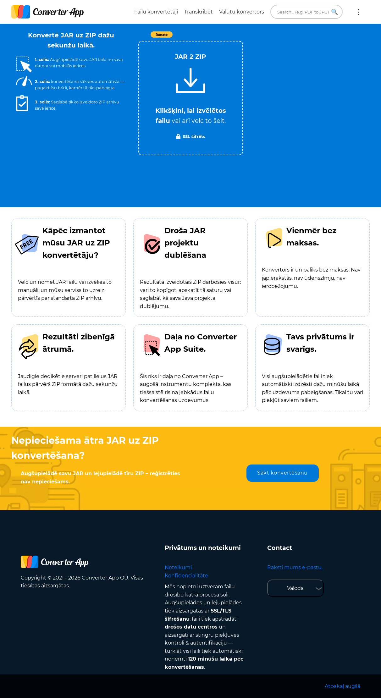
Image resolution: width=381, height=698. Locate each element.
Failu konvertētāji (156, 12)
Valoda (295, 588)
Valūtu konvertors (241, 12)
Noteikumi (178, 567)
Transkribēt (198, 12)
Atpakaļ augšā (342, 686)
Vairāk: (358, 12)
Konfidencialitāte (186, 576)
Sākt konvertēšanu (282, 473)
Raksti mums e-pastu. (295, 567)
